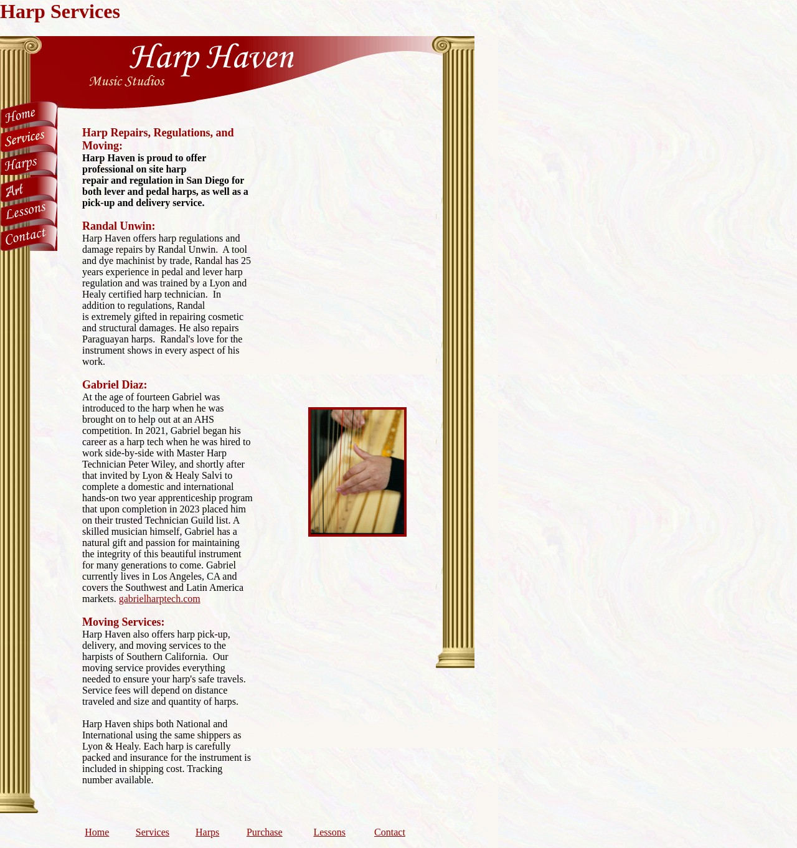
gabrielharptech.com (159, 598)
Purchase (265, 832)
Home (97, 832)
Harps (207, 832)
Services (152, 832)
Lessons (329, 832)
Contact (389, 832)
